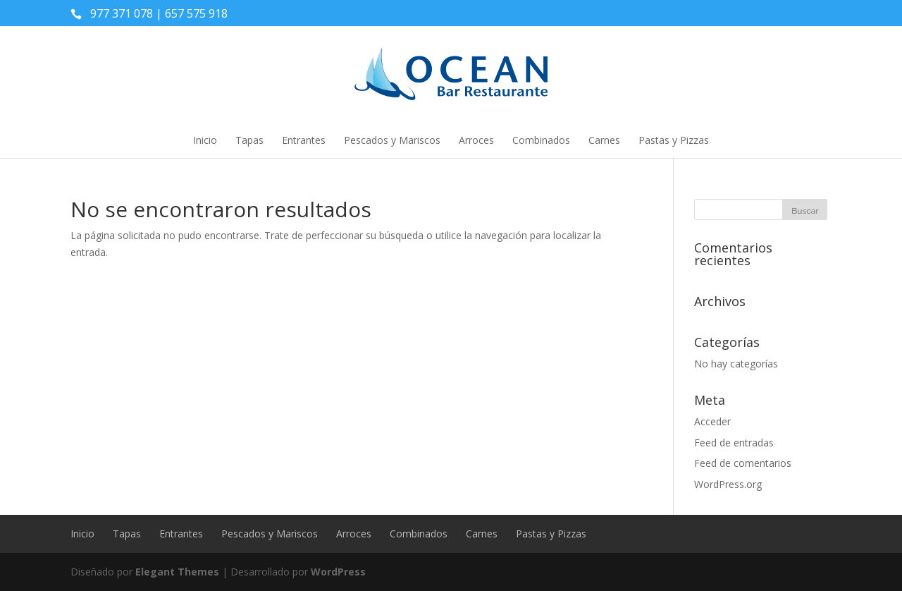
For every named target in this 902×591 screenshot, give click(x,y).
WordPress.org (728, 484)
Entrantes (304, 140)
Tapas (249, 140)
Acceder (712, 421)
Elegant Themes (177, 571)
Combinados (541, 140)
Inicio (205, 140)
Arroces (476, 140)
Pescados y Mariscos (392, 140)
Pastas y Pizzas (673, 140)
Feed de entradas (734, 442)
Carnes (604, 140)
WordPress (338, 571)
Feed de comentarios (742, 463)
